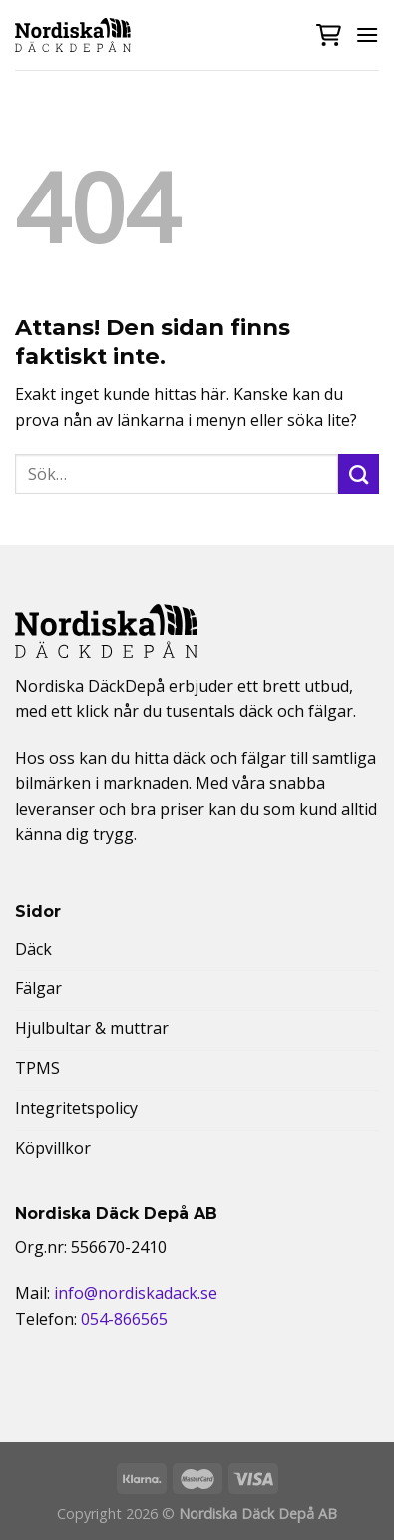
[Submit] (358, 474)
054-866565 (124, 1319)
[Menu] (367, 34)
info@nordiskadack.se (135, 1293)
